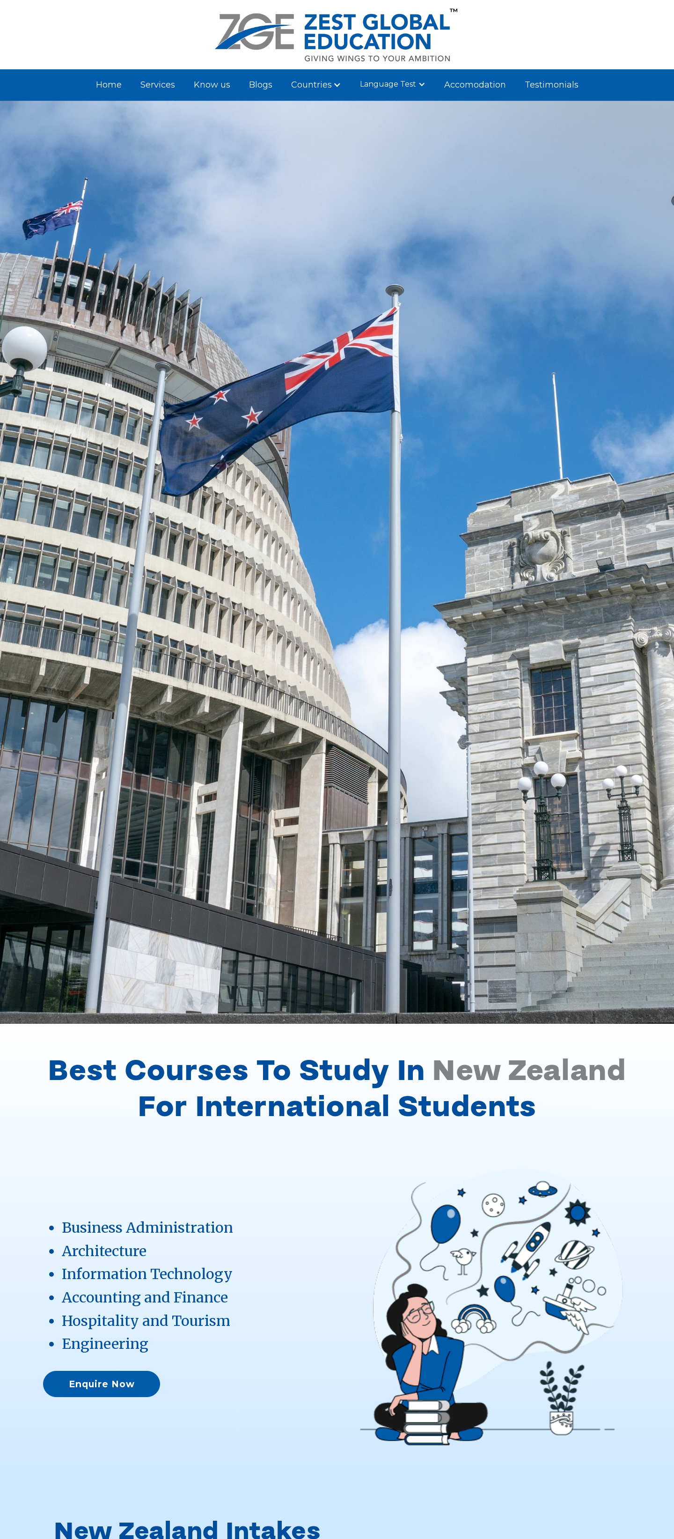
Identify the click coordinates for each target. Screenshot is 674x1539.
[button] (316, 85)
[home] (337, 34)
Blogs (260, 85)
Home (109, 85)
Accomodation (475, 85)
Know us (212, 85)
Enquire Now (102, 1384)
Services (157, 85)
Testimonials (552, 85)
